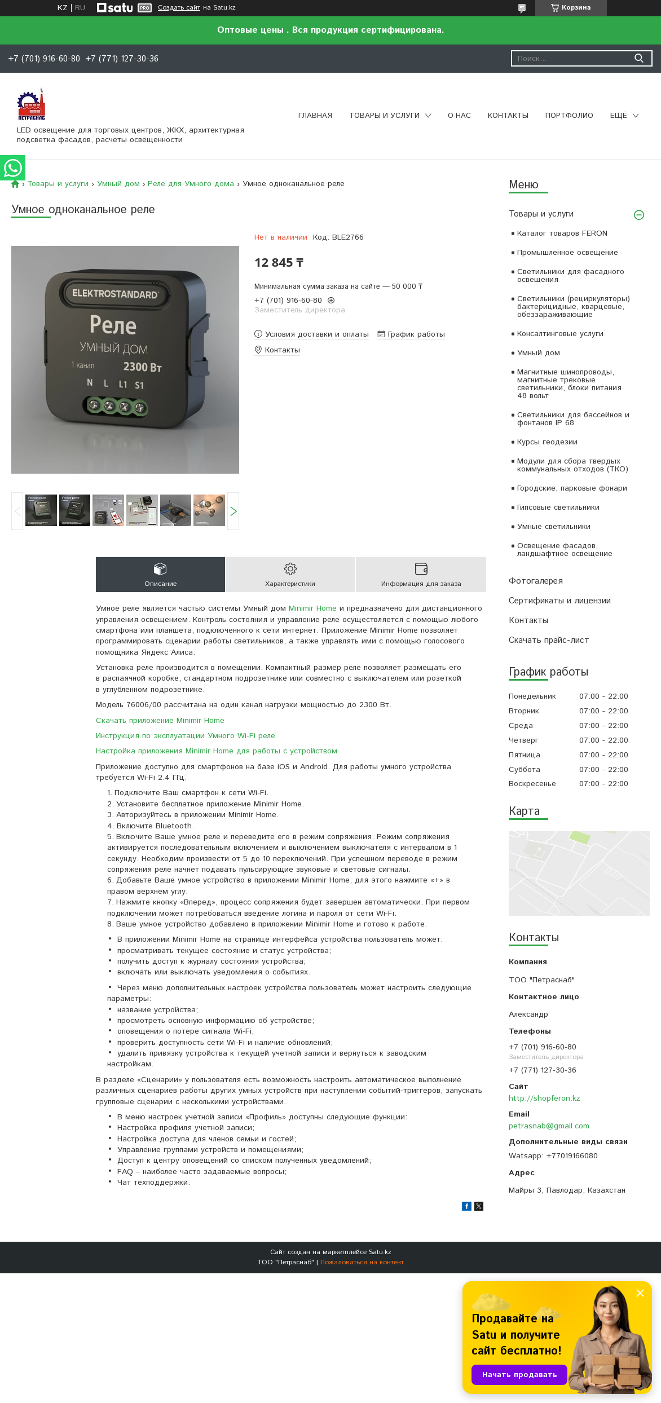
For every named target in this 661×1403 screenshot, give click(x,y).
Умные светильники (554, 526)
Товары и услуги (384, 116)
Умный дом (538, 353)
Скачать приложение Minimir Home (160, 720)
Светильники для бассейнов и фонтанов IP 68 (573, 419)
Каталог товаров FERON (562, 233)
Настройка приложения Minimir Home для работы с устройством (216, 751)
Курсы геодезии (547, 442)
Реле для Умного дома (191, 184)
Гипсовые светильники (558, 507)
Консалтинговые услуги (560, 333)
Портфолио (569, 116)
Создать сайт (179, 8)
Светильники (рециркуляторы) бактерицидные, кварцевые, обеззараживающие (573, 306)
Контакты (508, 116)
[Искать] (638, 58)
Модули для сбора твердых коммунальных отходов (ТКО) (572, 465)
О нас (459, 116)
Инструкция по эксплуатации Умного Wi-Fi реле (185, 736)
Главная (315, 116)
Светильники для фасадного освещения (570, 275)
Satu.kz (380, 1252)
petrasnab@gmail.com (549, 1126)
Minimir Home (313, 608)
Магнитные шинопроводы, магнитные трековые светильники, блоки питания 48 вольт (569, 384)
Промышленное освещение (567, 252)
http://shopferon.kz (544, 1098)
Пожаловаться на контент (362, 1262)
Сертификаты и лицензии (560, 601)
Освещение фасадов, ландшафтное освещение (564, 549)
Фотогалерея (536, 581)
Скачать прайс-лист (549, 640)
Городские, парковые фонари (572, 488)
